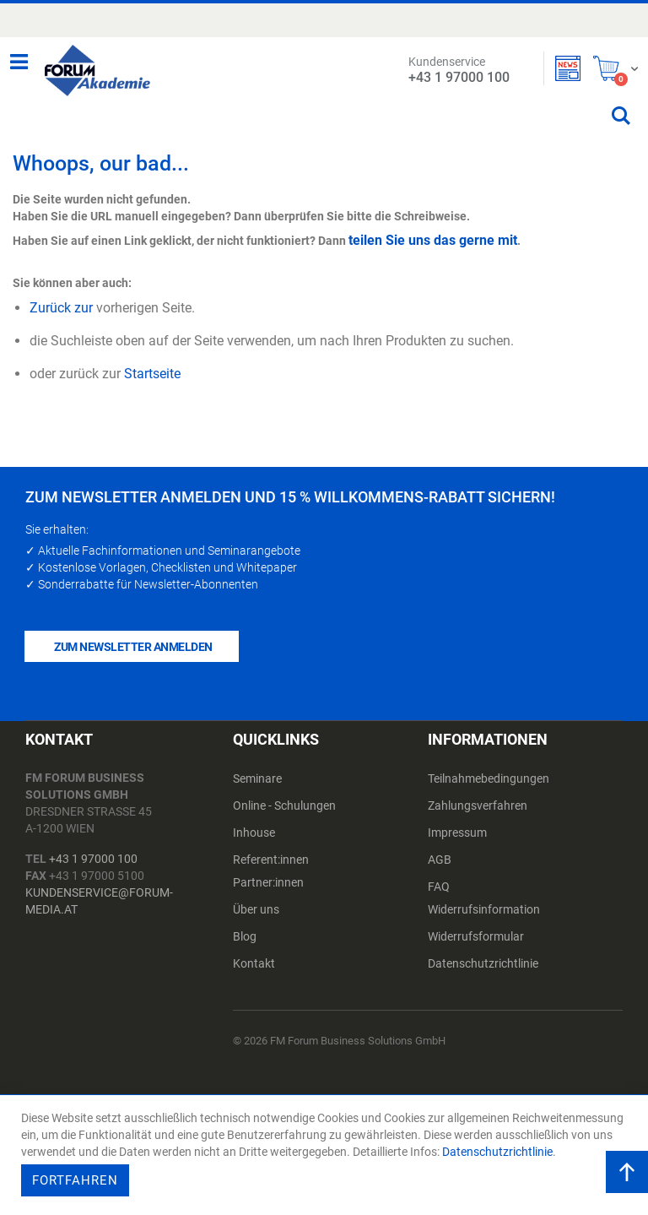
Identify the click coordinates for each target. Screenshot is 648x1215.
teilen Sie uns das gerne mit (432, 240)
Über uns (256, 909)
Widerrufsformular (476, 936)
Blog (244, 936)
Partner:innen (268, 882)
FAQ (439, 886)
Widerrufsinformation (484, 909)
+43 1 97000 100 (93, 858)
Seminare (257, 778)
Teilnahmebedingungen (488, 778)
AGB (439, 859)
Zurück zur (61, 308)
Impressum (457, 832)
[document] (326, 1155)
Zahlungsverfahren (477, 805)
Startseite (152, 374)
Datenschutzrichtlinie (483, 963)
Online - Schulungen (284, 805)
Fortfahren (75, 1180)
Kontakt (254, 963)
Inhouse (254, 832)
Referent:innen (271, 859)
